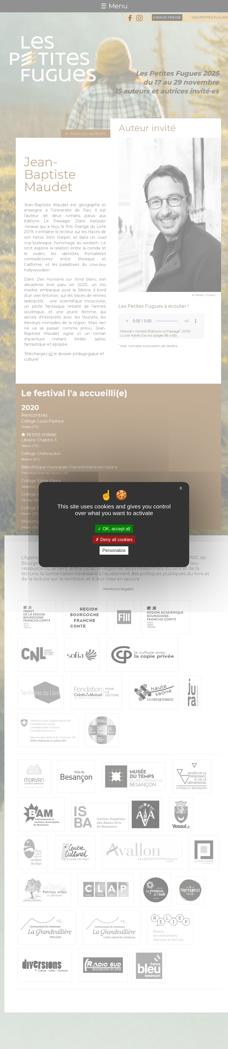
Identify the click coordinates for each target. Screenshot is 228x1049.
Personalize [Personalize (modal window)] (114, 550)
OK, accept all (114, 528)
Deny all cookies (114, 539)
